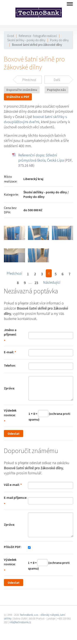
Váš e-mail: (12, 485)
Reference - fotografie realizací (38, 36)
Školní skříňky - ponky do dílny (26, 40)
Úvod (10, 36)
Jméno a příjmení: (10, 332)
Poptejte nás (56, 90)
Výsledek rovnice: (10, 412)
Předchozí (14, 273)
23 (36, 282)
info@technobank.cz (20, 622)
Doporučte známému (21, 90)
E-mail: (9, 352)
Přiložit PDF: (12, 547)
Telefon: (10, 365)
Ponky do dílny (59, 40)
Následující (51, 282)
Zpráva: (9, 388)
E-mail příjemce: (15, 497)
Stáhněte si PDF (17, 97)
